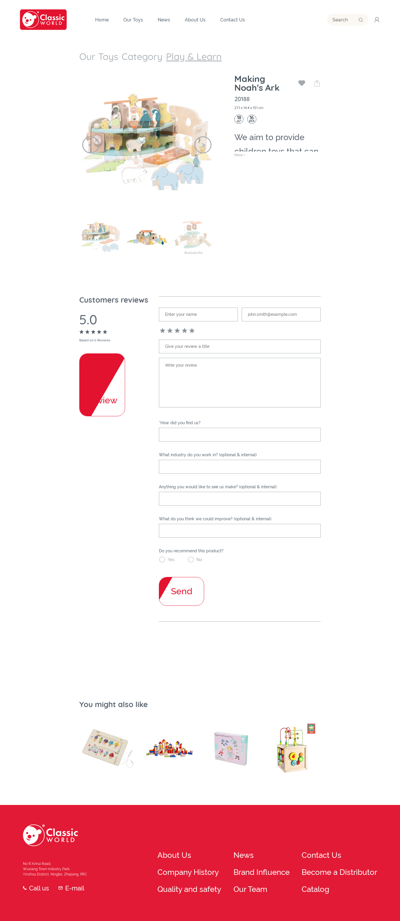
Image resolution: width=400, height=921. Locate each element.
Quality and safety (175, 863)
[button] (90, 137)
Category (112, 53)
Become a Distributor (357, 849)
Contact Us (347, 835)
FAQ (373, 900)
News (255, 835)
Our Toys (89, 53)
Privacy (355, 900)
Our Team (259, 863)
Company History (174, 849)
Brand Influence (265, 849)
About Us (166, 835)
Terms (334, 900)
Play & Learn (140, 53)
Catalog (344, 863)
